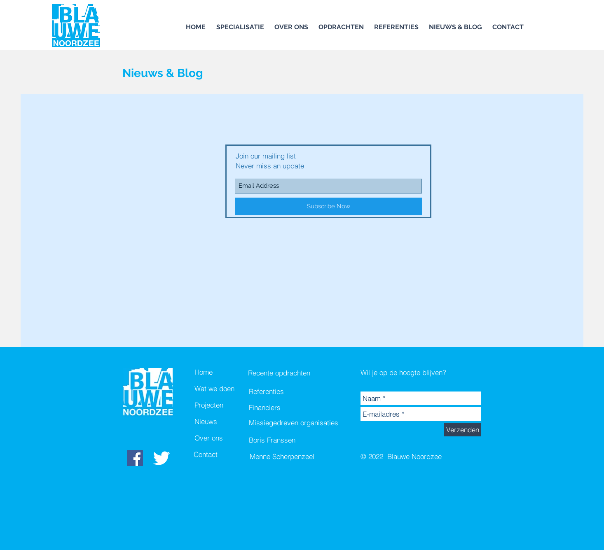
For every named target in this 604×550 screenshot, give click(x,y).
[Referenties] (279, 391)
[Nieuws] (223, 421)
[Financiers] (279, 407)
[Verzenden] (462, 429)
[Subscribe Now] (328, 206)
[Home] (223, 372)
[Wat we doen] (223, 388)
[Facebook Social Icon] (135, 458)
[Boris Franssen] (294, 440)
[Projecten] (223, 405)
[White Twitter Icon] (161, 458)
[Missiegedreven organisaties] (294, 423)
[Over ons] (223, 438)
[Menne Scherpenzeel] (294, 456)
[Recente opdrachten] (280, 373)
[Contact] (223, 454)
